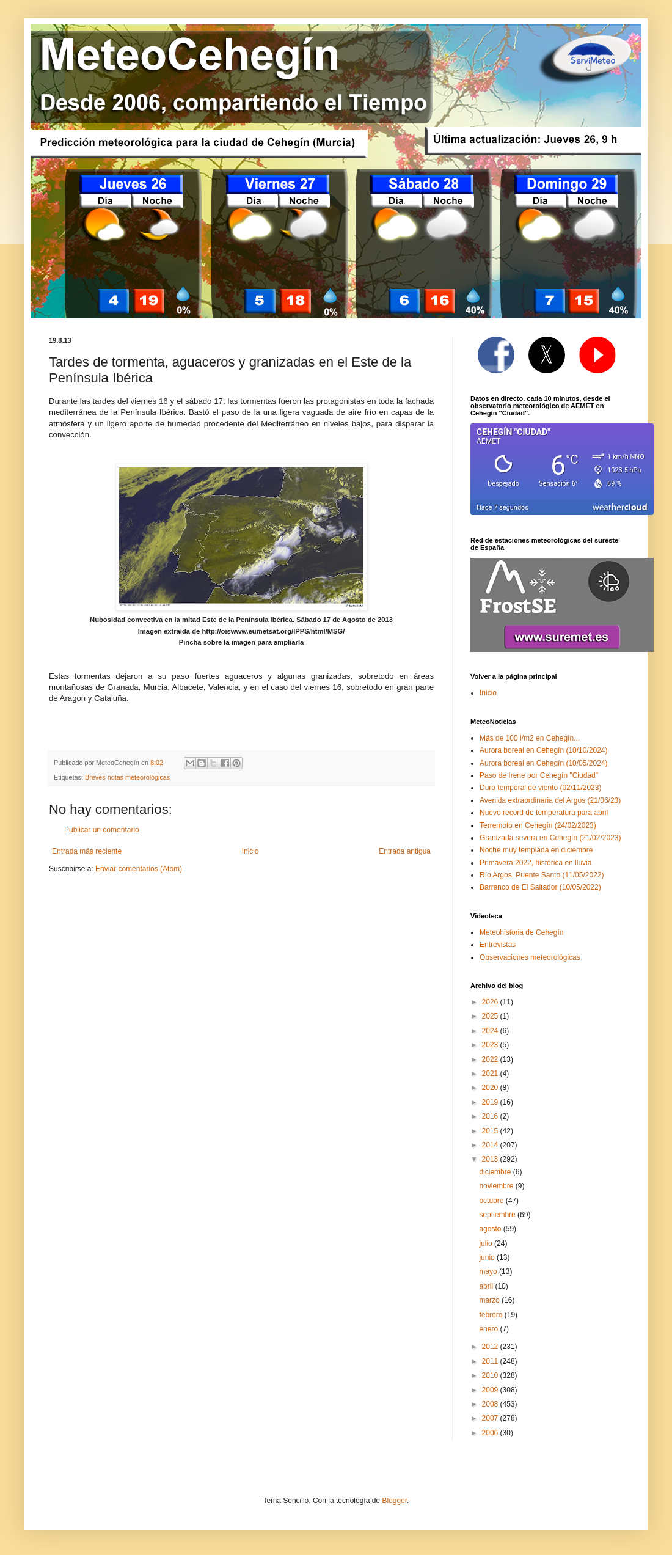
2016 (491, 1116)
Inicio (250, 851)
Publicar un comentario (101, 829)
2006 (491, 1433)
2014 (491, 1145)
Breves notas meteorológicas (127, 777)
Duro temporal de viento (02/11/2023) (540, 787)
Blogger (394, 1500)
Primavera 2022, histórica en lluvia (535, 862)
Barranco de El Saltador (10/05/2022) (540, 887)
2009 (491, 1390)
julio (486, 1243)
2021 (491, 1073)
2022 (491, 1059)
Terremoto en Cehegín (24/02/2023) (538, 825)
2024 (491, 1030)
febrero (491, 1315)
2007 (491, 1418)
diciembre (496, 1172)
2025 (491, 1016)
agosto (491, 1228)
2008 (491, 1404)
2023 (491, 1045)
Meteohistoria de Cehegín (521, 932)
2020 (491, 1087)
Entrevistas (498, 944)
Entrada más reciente (87, 851)
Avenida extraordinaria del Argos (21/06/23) (550, 800)
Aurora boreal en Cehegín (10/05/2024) (543, 763)
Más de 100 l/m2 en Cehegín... (530, 738)
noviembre (497, 1186)
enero (489, 1329)
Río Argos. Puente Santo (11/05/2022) (542, 875)
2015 (491, 1131)
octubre (492, 1200)
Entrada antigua (405, 851)
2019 (491, 1102)
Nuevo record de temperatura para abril (544, 812)
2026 (491, 1002)
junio (488, 1257)
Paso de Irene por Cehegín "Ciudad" (539, 775)
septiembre (498, 1214)
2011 (491, 1361)
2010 (491, 1375)
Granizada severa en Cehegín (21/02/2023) (550, 837)
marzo (490, 1300)
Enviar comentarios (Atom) (138, 869)
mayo (489, 1271)
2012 (491, 1346)
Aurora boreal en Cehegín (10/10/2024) (543, 750)
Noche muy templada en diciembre (536, 850)
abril (487, 1286)
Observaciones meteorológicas (530, 957)
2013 (491, 1159)
